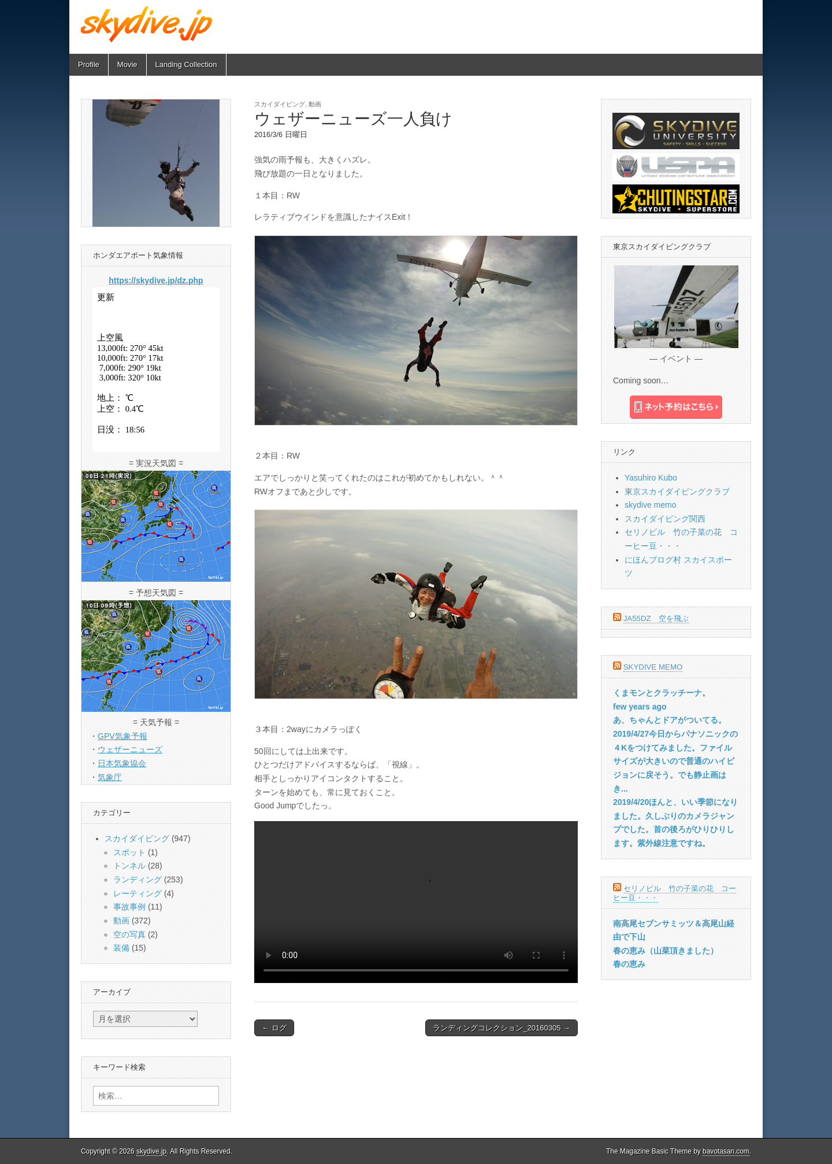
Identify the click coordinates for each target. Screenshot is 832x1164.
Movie (127, 64)
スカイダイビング (279, 104)
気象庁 (110, 777)
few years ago (640, 706)
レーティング (137, 893)
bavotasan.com (726, 1151)
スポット (129, 852)
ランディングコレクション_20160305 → (501, 1027)
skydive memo (650, 504)
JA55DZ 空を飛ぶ (656, 618)
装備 (121, 947)
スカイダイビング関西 (665, 518)
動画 (315, 104)
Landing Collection (186, 64)
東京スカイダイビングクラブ (677, 491)
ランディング (137, 879)
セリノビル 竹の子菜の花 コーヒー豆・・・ (674, 893)
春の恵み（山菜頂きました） (665, 950)
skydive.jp (151, 1151)
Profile (88, 64)
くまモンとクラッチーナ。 (661, 692)
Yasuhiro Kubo (651, 477)
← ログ (274, 1027)
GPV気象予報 (122, 736)
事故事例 (129, 906)
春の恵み (629, 964)
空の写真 (129, 934)
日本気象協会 (122, 763)
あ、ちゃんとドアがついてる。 (669, 720)
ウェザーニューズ (130, 749)
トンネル (129, 865)
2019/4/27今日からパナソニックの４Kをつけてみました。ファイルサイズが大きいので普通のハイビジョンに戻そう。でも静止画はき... (675, 761)
